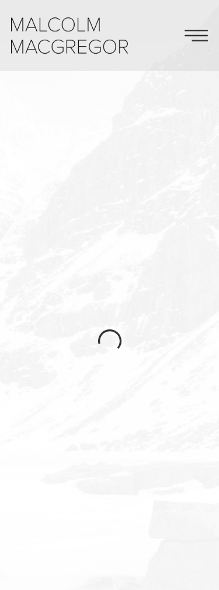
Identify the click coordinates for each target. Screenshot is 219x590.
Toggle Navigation (196, 35)
